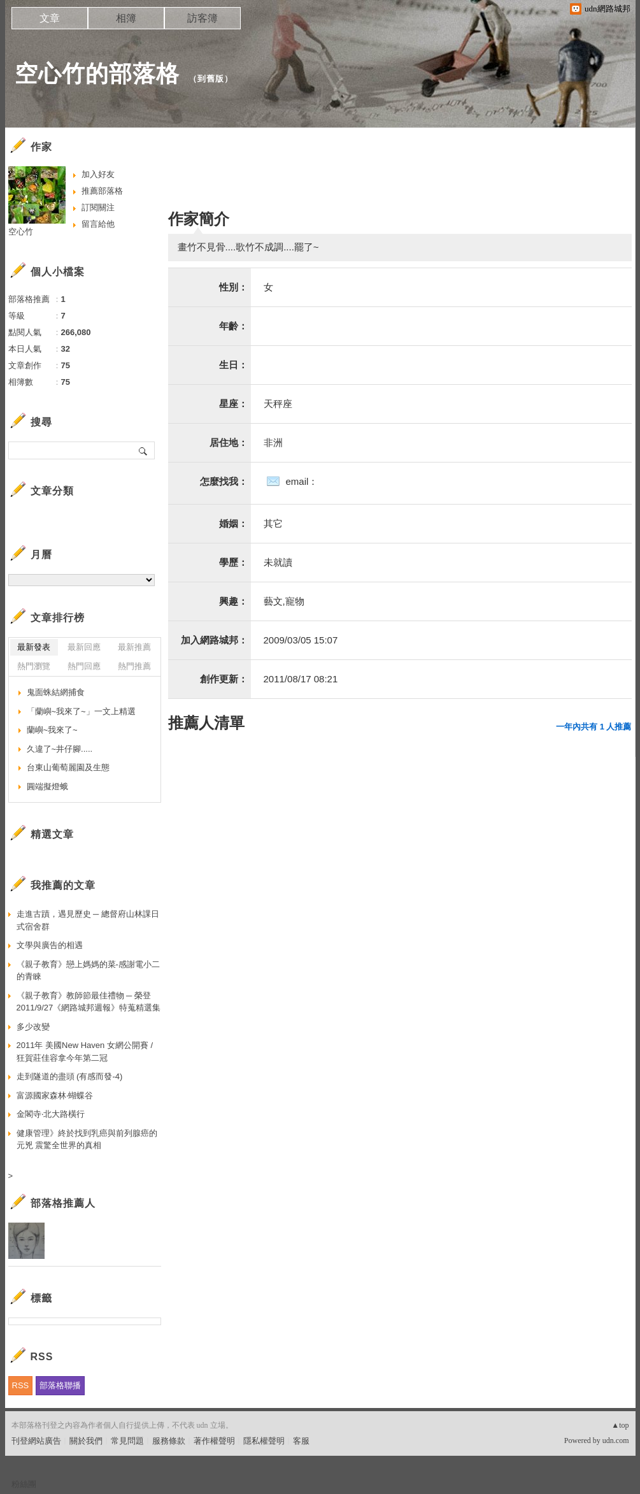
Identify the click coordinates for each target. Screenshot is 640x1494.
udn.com (615, 1440)
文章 (49, 18)
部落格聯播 (60, 1385)
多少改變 (33, 1026)
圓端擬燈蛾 (47, 786)
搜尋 (143, 450)
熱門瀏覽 (33, 666)
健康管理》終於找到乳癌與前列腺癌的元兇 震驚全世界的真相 (87, 1139)
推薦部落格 (102, 191)
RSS (20, 1385)
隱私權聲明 (264, 1441)
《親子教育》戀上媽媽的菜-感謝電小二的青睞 (88, 970)
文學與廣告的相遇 (50, 945)
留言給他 (98, 224)
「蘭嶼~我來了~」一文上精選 (81, 711)
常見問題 (127, 1441)
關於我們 (86, 1441)
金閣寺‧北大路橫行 (51, 1114)
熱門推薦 (134, 666)
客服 (301, 1441)
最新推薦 (134, 647)
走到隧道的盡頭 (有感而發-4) (70, 1076)
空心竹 (20, 231)
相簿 (126, 18)
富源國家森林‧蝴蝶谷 (55, 1095)
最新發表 (33, 647)
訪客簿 (202, 18)
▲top (620, 1425)
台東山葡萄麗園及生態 (68, 767)
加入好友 (98, 174)
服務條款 (168, 1441)
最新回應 (84, 647)
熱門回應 (84, 666)
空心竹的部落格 (97, 74)
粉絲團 (23, 1484)
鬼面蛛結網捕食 (56, 692)
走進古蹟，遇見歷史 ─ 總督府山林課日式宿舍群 (88, 920)
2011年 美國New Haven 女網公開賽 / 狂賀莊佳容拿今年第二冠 (85, 1051)
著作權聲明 (214, 1441)
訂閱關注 (98, 207)
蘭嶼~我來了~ (52, 730)
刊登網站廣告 (36, 1441)
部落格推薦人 (63, 1203)
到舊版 (210, 78)
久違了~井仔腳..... (60, 749)
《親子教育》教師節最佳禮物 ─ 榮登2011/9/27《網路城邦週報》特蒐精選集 (89, 1002)
